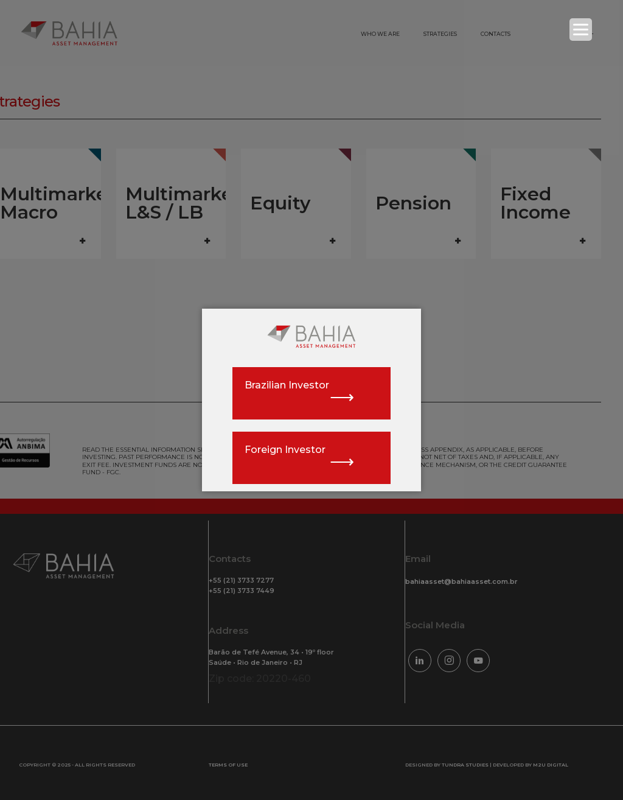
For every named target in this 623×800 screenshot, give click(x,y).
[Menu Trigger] (580, 29)
